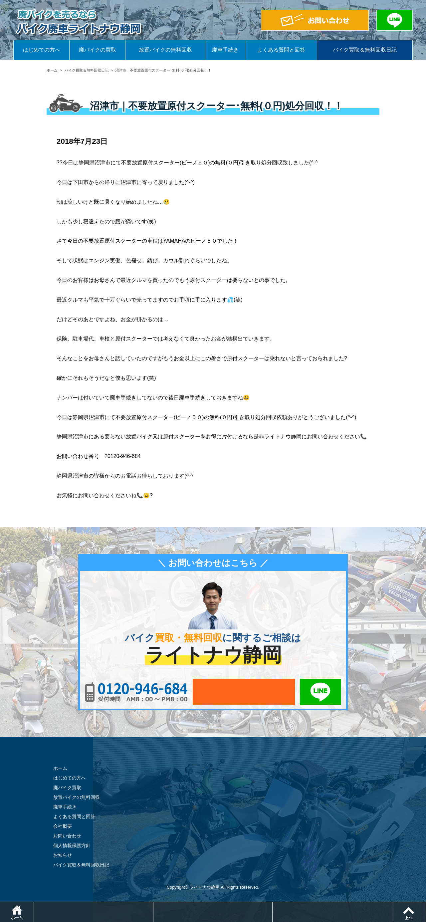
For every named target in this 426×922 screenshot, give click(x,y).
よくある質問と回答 (281, 50)
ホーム (52, 70)
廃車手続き (225, 50)
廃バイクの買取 (97, 50)
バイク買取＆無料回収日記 (365, 50)
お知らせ (62, 855)
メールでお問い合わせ (244, 692)
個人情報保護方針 (72, 845)
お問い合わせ (67, 835)
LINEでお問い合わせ (320, 692)
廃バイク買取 (67, 787)
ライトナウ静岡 (204, 887)
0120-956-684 (136, 692)
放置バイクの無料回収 (165, 50)
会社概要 (62, 826)
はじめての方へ (41, 50)
